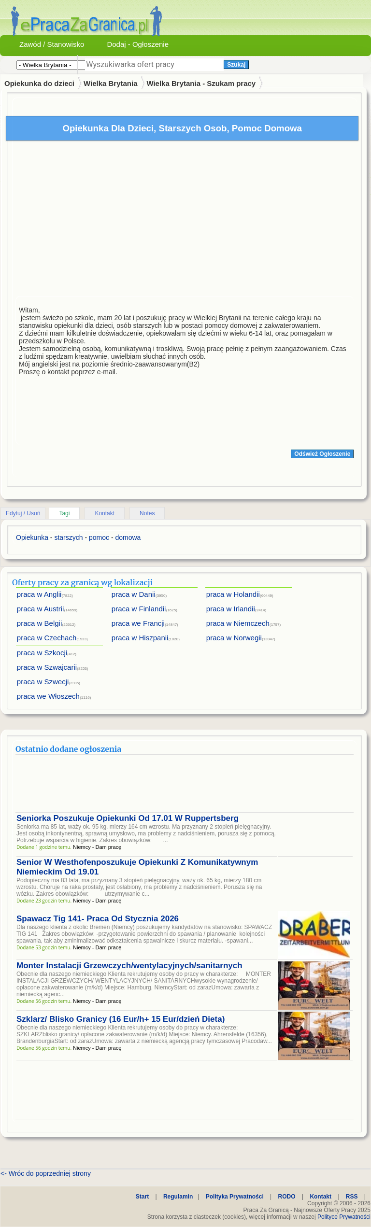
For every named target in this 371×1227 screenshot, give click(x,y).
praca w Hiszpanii (140, 638)
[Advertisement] (184, 220)
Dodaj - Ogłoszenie (138, 44)
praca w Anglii (39, 594)
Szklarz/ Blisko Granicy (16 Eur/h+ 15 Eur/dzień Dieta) (120, 1019)
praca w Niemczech (238, 623)
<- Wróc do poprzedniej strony (45, 1173)
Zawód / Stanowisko (51, 44)
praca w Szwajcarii (47, 667)
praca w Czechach (46, 638)
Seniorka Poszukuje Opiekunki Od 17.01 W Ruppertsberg (127, 818)
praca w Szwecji (43, 681)
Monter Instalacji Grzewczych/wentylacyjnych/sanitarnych (129, 965)
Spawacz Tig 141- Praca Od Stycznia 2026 (97, 918)
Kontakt (104, 513)
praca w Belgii (39, 623)
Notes (147, 513)
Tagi (64, 513)
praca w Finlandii (139, 609)
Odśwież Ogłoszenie (322, 454)
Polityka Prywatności (235, 1196)
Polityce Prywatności (344, 1216)
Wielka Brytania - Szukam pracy (201, 83)
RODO (287, 1196)
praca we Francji (138, 623)
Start (142, 1196)
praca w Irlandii (230, 609)
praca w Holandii (233, 594)
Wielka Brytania (111, 83)
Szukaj (236, 64)
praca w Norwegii (234, 638)
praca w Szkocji (42, 653)
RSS (352, 1196)
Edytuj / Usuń (23, 513)
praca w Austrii (40, 609)
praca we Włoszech (48, 696)
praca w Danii (134, 594)
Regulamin (178, 1196)
